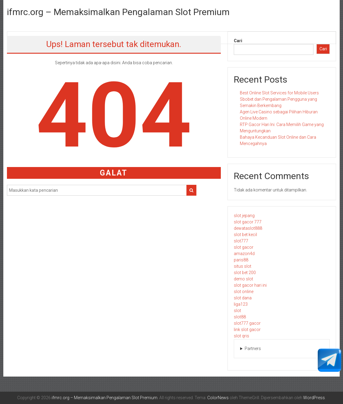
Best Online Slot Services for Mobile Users (279, 92)
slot (237, 310)
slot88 (240, 316)
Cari (238, 40)
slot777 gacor (247, 323)
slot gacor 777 (248, 221)
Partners (253, 348)
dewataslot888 (248, 228)
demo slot (243, 278)
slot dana (243, 297)
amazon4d (244, 253)
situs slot (242, 266)
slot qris (241, 335)
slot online (243, 291)
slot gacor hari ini (250, 285)
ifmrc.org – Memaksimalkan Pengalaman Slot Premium (118, 12)
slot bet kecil (245, 234)
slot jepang (244, 215)
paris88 (241, 259)
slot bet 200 (245, 272)
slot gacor (243, 247)
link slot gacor (247, 329)
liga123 (241, 304)
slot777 (241, 240)
